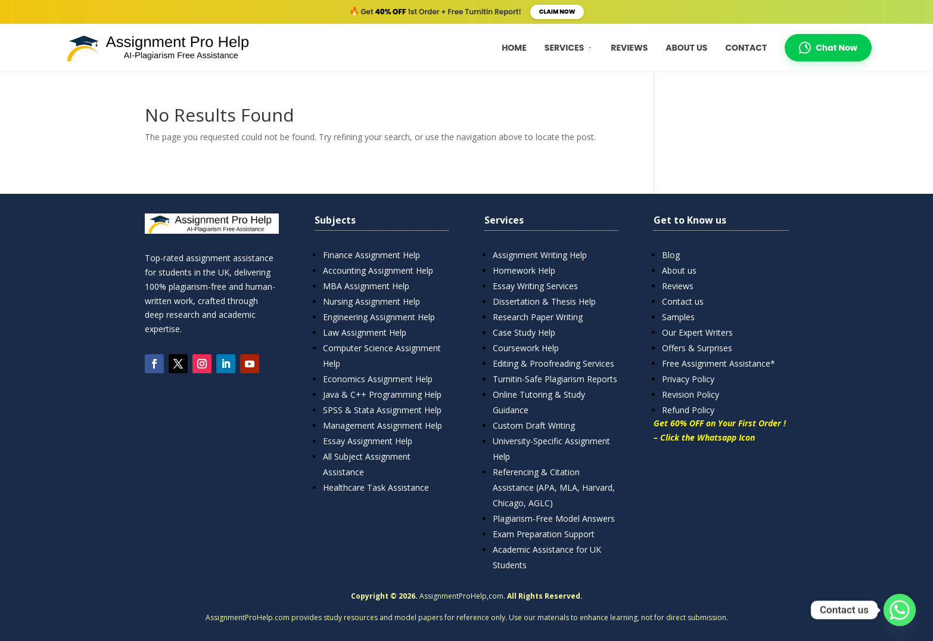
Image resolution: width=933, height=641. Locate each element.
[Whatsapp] (900, 610)
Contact (746, 48)
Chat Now (828, 48)
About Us (686, 48)
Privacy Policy (688, 379)
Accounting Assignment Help (378, 270)
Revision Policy (690, 394)
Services (569, 48)
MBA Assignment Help (366, 286)
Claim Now (557, 11)
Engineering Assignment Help (379, 317)
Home (514, 48)
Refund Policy (688, 410)
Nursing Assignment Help (371, 301)
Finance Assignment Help (371, 255)
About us (679, 270)
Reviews (629, 48)
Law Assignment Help (364, 332)
